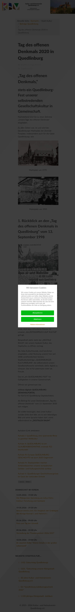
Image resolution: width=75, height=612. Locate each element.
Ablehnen (37, 319)
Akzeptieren (37, 313)
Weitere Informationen (37, 324)
